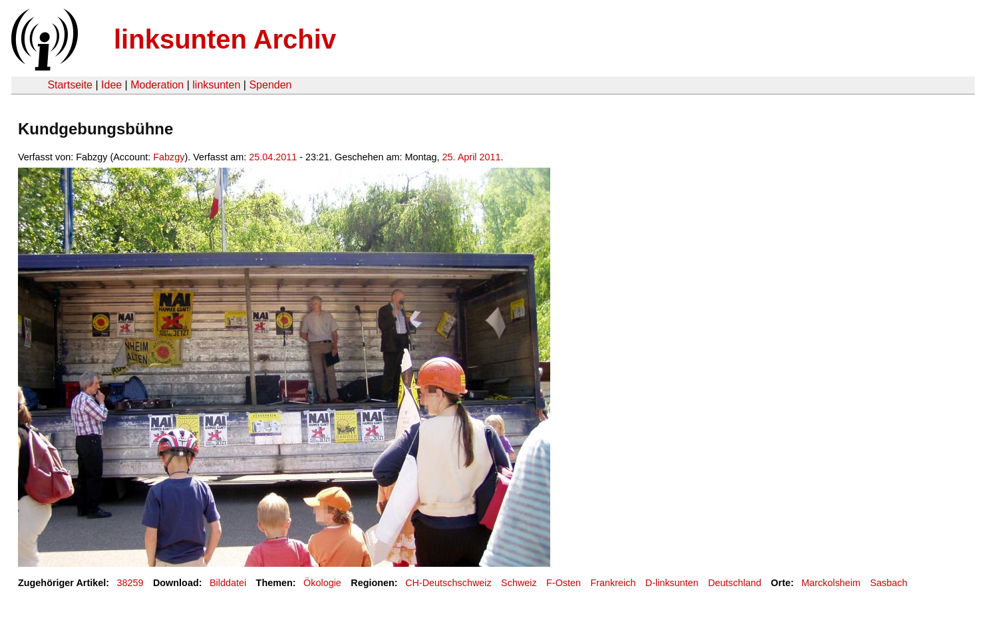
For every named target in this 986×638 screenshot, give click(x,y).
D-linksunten (672, 582)
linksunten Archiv (225, 39)
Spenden (270, 84)
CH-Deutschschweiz (448, 582)
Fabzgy (168, 157)
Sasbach (888, 582)
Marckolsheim (831, 582)
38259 (130, 582)
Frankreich (612, 582)
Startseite (69, 84)
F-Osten (563, 582)
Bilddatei (228, 582)
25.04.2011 (273, 157)
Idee (111, 84)
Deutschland (734, 582)
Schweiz (519, 582)
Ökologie (322, 582)
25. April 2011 (471, 157)
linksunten (216, 84)
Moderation (157, 84)
